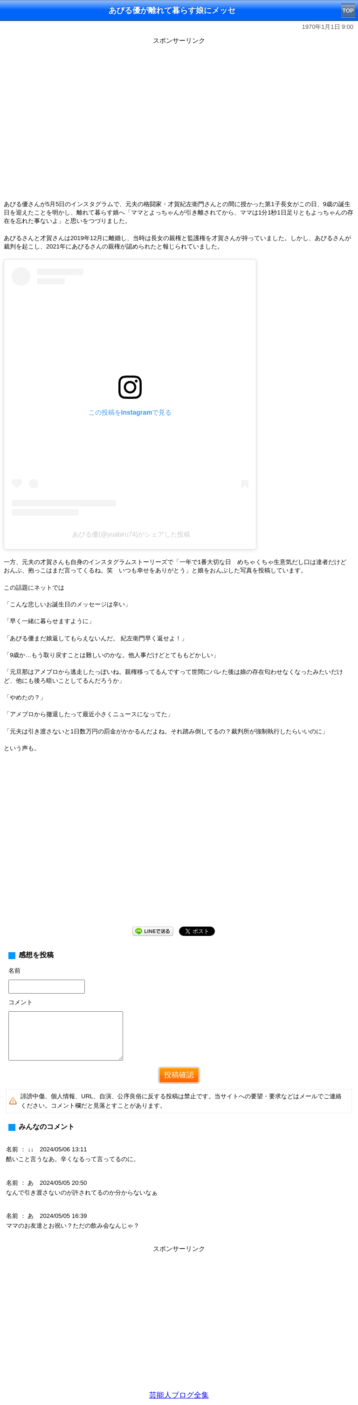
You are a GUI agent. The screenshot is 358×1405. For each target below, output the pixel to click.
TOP (348, 10)
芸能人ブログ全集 (179, 1395)
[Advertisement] (179, 847)
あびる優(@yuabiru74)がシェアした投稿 (131, 534)
